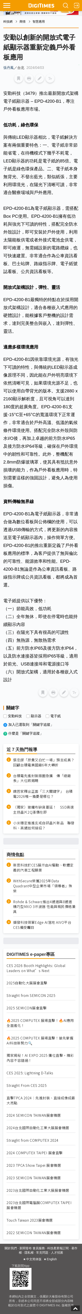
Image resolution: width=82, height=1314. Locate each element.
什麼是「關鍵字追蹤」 (25, 733)
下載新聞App (20, 1265)
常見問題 (42, 1252)
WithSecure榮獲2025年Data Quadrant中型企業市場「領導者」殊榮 (42, 885)
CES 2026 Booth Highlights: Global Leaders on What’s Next (36, 968)
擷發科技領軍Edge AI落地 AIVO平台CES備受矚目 (42, 925)
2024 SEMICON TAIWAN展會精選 (34, 1115)
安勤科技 (15, 716)
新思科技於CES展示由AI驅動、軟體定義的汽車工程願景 (43, 868)
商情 (22, 21)
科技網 (7, 21)
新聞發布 (25, 1248)
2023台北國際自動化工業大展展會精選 (38, 1190)
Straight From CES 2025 (27, 1085)
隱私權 (29, 1252)
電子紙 (55, 716)
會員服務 (39, 1248)
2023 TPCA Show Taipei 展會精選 (34, 1165)
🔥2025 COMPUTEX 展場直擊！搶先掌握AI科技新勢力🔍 (40, 1040)
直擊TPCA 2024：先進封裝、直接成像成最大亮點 (41, 1100)
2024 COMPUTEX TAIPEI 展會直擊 (35, 1152)
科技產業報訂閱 (58, 1248)
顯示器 (36, 716)
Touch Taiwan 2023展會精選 (30, 1220)
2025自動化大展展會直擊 (27, 982)
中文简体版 (34, 1259)
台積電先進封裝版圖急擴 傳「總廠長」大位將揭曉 (42, 778)
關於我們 (11, 1248)
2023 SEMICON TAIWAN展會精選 (34, 1177)
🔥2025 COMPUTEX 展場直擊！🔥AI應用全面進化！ (40, 1023)
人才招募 (57, 1252)
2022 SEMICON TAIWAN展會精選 (34, 1232)
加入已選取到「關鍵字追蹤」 (31, 724)
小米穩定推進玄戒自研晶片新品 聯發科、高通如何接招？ (44, 825)
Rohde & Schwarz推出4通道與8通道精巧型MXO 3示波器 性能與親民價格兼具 (44, 906)
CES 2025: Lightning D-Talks (30, 1072)
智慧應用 (39, 21)
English (52, 1259)
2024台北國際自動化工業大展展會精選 (38, 1127)
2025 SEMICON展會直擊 (27, 1007)
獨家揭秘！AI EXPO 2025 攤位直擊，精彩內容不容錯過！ (40, 1058)
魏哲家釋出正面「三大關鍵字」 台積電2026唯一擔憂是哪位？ (43, 794)
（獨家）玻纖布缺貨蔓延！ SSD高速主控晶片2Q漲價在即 (43, 810)
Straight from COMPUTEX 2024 (33, 1140)
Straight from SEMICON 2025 (31, 995)
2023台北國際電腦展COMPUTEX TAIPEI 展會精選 (39, 1205)
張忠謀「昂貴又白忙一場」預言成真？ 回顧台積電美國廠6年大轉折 (44, 762)
